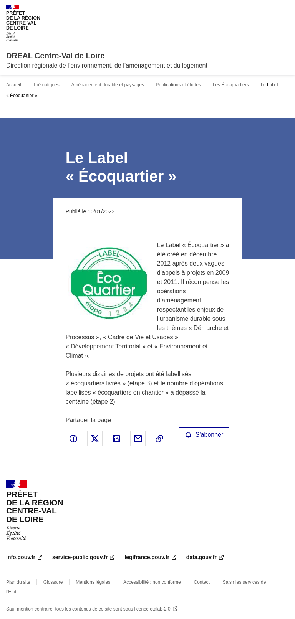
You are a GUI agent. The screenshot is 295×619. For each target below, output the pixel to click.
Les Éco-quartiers (231, 84)
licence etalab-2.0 (152, 609)
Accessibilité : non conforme (152, 582)
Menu (284, 9)
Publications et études (178, 84)
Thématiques (46, 84)
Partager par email (138, 438)
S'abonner (204, 434)
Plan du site (18, 582)
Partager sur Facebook (73, 438)
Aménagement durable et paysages (107, 84)
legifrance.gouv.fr (146, 557)
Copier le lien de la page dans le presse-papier (159, 438)
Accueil (13, 84)
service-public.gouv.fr (80, 557)
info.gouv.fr (20, 557)
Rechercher (269, 9)
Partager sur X (95, 438)
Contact (202, 582)
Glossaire (53, 582)
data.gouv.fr (201, 557)
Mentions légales (93, 582)
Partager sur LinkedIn (116, 438)
